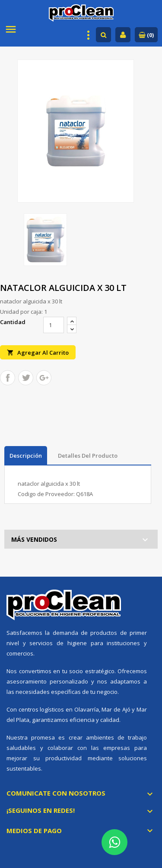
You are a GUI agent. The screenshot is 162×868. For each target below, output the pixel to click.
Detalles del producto (88, 455)
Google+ (44, 378)
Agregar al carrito (38, 352)
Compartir (7, 378)
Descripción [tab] (26, 455)
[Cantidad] (53, 325)
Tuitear (26, 378)
